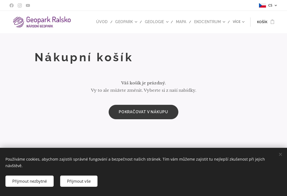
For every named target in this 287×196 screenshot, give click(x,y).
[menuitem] (110, 22)
